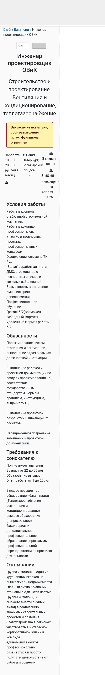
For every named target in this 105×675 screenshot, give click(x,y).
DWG (7, 30)
